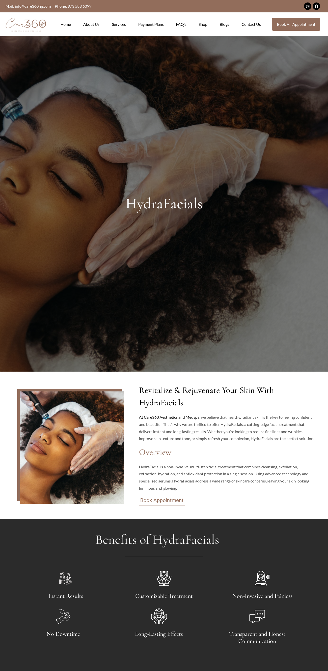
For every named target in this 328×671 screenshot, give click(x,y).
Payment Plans (151, 24)
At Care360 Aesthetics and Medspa (169, 417)
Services (119, 24)
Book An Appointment (296, 24)
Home (65, 24)
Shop (203, 24)
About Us (91, 24)
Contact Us (251, 24)
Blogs (224, 24)
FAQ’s (181, 24)
